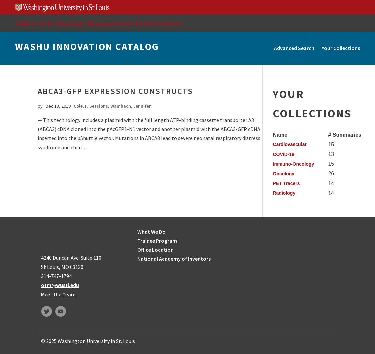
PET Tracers (286, 183)
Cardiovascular (290, 144)
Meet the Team (58, 294)
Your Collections (341, 48)
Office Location (155, 249)
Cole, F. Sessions (91, 106)
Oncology (284, 173)
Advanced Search (294, 48)
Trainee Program (157, 240)
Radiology (284, 193)
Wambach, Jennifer (130, 106)
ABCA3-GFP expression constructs (115, 91)
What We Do (151, 231)
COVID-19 (284, 154)
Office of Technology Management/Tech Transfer (98, 23)
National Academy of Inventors (174, 258)
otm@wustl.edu (60, 285)
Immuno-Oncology (293, 164)
